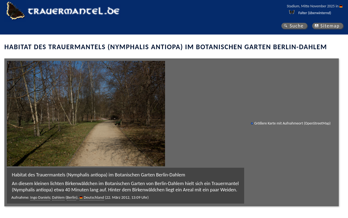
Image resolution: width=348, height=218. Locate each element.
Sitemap (330, 26)
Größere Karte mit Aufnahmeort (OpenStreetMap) (292, 123)
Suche (297, 26)
